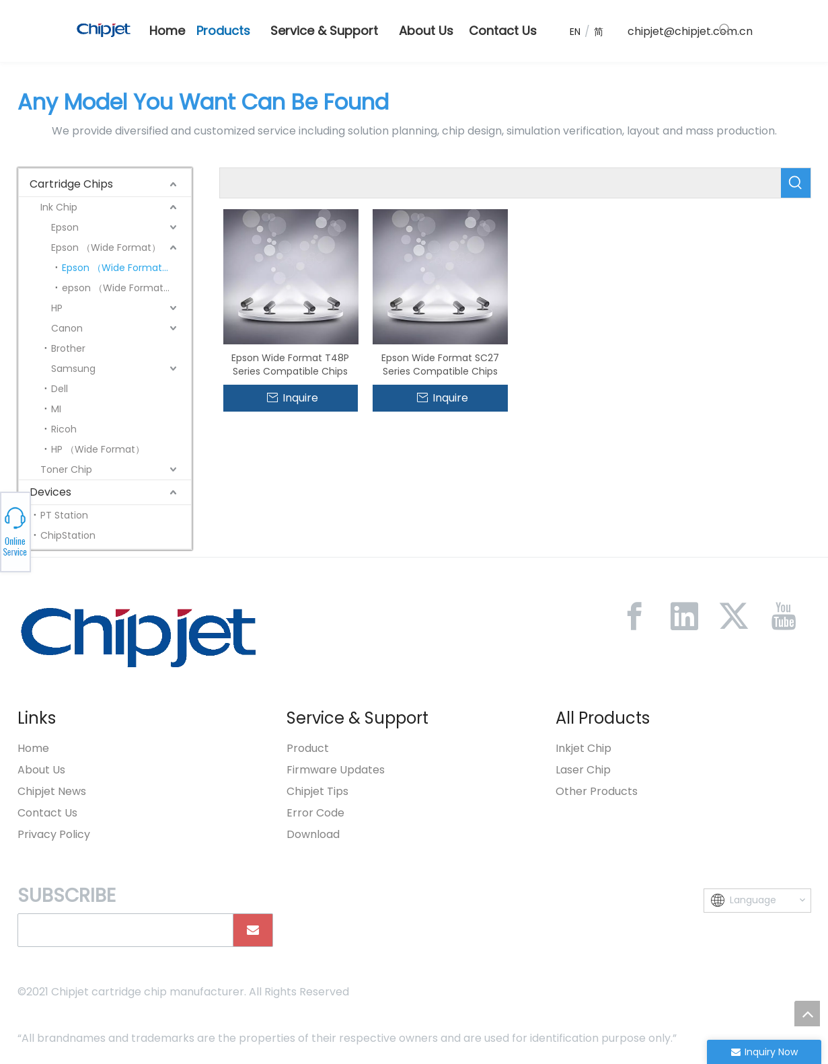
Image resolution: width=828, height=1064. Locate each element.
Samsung (73, 368)
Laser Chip (583, 769)
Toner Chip (66, 469)
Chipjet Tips (317, 791)
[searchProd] (500, 183)
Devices (50, 492)
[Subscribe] (253, 930)
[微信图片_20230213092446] (138, 637)
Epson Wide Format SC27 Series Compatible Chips (440, 364)
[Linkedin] (684, 616)
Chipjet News (51, 791)
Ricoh (64, 429)
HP (57, 308)
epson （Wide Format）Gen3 (126, 288)
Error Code (315, 813)
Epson (65, 227)
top (807, 1013)
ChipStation (68, 535)
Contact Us (47, 813)
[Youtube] (783, 616)
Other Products (597, 791)
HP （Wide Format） (98, 449)
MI (56, 409)
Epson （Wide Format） (106, 247)
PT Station (64, 515)
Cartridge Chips (71, 184)
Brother (68, 348)
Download (313, 834)
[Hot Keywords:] (725, 29)
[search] (122, 930)
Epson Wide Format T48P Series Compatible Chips (290, 364)
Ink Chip (58, 207)
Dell (59, 388)
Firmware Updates (336, 769)
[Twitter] (733, 616)
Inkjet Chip (583, 748)
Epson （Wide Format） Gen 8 (126, 267)
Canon (67, 328)
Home (33, 748)
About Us (41, 769)
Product (308, 748)
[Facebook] (634, 616)
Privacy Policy (53, 834)
